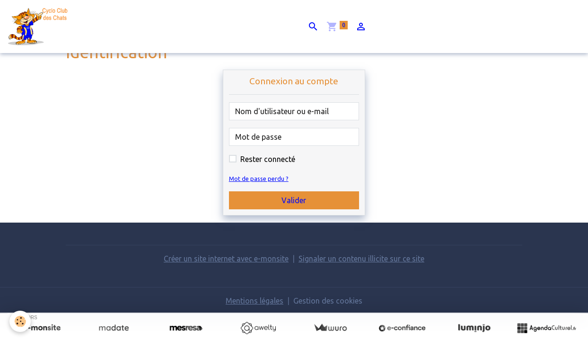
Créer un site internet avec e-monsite (226, 258)
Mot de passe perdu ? (259, 178)
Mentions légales (254, 300)
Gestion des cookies (327, 300)
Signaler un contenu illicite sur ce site (361, 258)
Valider (293, 200)
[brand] (41, 26)
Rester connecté (267, 159)
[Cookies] (20, 321)
